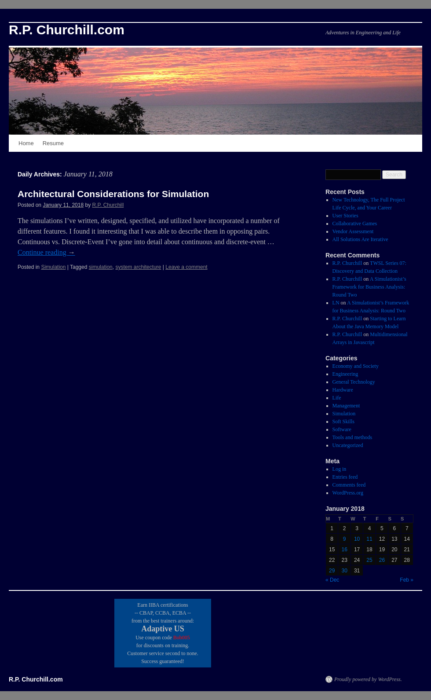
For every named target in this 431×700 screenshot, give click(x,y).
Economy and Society (355, 366)
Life (336, 398)
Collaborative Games (354, 223)
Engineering (345, 374)
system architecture (138, 267)
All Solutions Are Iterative (360, 239)
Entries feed (345, 477)
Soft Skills (343, 421)
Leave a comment (186, 267)
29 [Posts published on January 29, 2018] (332, 571)
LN (336, 303)
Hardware (342, 390)
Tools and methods (352, 437)
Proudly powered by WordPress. (368, 679)
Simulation (53, 267)
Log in (339, 469)
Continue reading (46, 252)
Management (346, 406)
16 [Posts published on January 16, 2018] (344, 549)
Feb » (406, 580)
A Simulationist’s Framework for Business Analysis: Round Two (369, 287)
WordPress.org (347, 493)
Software (341, 429)
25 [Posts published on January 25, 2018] (369, 560)
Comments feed (349, 485)
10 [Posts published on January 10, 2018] (357, 539)
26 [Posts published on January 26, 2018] (382, 560)
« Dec (332, 580)
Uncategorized (347, 445)
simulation (101, 267)
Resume (53, 143)
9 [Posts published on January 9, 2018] (344, 539)
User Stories (345, 216)
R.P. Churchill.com (66, 29)
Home (26, 143)
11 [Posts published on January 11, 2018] (369, 539)
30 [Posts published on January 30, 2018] (344, 571)
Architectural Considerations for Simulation (113, 194)
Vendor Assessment (353, 231)
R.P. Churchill (108, 205)
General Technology (353, 382)
